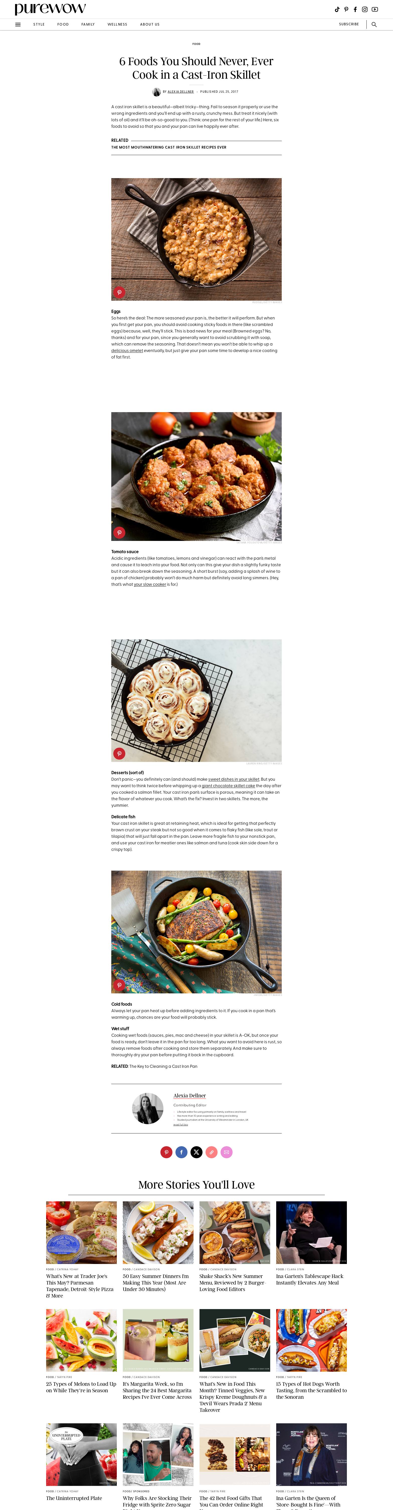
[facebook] (181, 1152)
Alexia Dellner (181, 91)
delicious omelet (127, 351)
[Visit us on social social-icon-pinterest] (346, 9)
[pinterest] (119, 292)
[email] (227, 1152)
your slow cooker (150, 585)
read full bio (180, 1124)
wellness (118, 25)
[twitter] (196, 1152)
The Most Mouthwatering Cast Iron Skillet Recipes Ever (168, 148)
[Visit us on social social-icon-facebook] (355, 9)
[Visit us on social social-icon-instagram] (365, 9)
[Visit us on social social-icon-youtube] (375, 9)
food (63, 25)
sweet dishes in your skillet (233, 779)
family (88, 25)
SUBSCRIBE (349, 24)
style (39, 25)
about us (150, 25)
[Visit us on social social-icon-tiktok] (337, 9)
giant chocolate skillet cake (228, 786)
